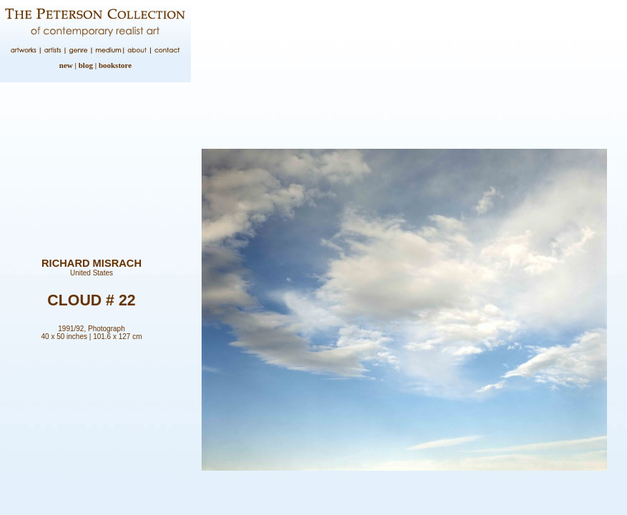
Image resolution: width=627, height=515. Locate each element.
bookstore (115, 65)
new (66, 65)
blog (86, 65)
